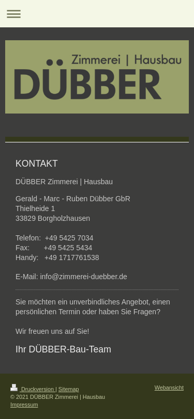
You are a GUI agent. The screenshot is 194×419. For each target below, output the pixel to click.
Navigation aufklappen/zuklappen (97, 14)
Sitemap (68, 389)
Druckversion (32, 389)
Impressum (24, 404)
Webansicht (169, 387)
